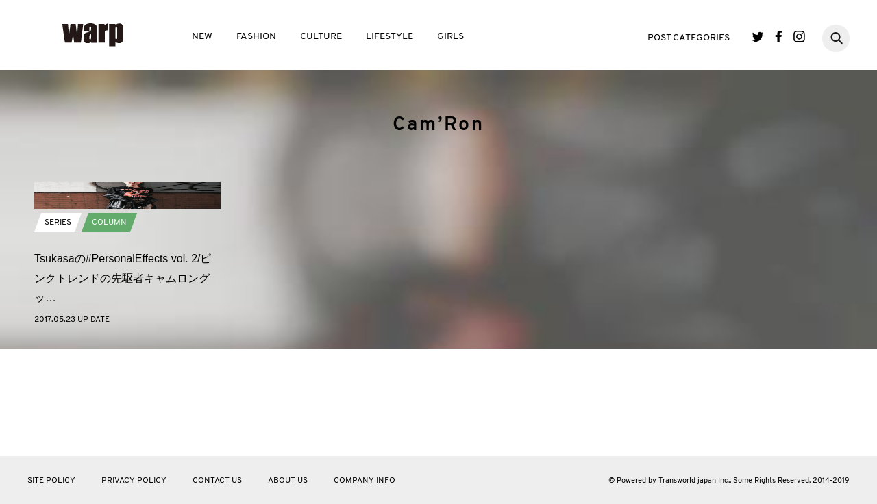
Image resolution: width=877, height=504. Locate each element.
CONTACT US (217, 481)
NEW (202, 37)
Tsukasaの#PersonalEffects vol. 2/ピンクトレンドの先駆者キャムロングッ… (123, 386)
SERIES (58, 330)
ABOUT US (288, 481)
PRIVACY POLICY (133, 481)
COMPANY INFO (364, 481)
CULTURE (321, 37)
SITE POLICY (51, 481)
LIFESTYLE (389, 37)
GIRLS (450, 37)
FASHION (256, 37)
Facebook (779, 36)
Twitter (758, 36)
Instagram (799, 36)
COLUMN (109, 330)
